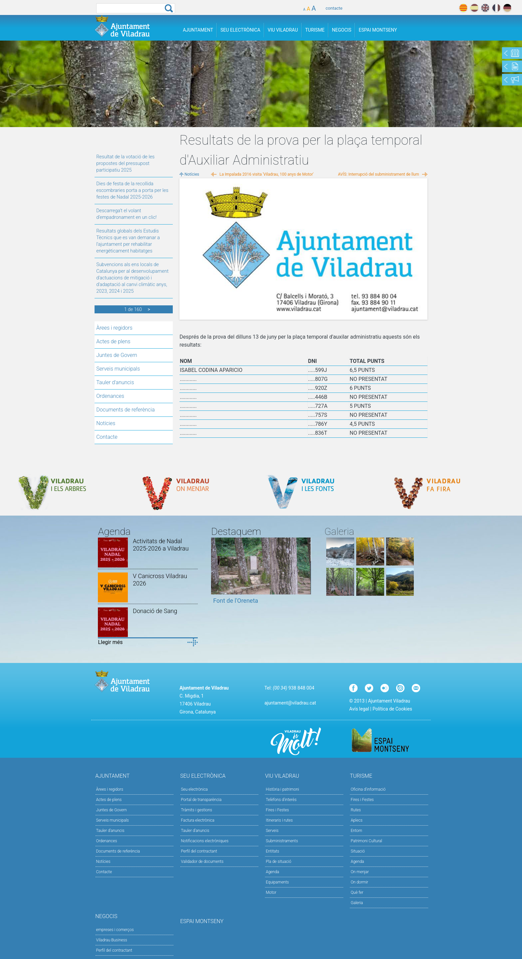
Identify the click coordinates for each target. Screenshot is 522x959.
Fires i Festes (277, 810)
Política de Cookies (392, 709)
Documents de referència (125, 409)
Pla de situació (278, 861)
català (463, 8)
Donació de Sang (155, 610)
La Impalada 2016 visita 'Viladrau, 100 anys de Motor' (266, 174)
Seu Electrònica (240, 30)
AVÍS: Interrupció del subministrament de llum (378, 174)
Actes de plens (113, 341)
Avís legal (359, 709)
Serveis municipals (118, 369)
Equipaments (277, 882)
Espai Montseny (378, 30)
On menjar (360, 872)
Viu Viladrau (283, 30)
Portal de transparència (201, 799)
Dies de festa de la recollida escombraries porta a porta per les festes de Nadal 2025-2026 (132, 190)
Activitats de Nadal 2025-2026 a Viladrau (161, 545)
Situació (358, 851)
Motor (271, 892)
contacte (334, 8)
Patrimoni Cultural (366, 841)
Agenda (272, 872)
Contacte (107, 437)
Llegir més (110, 642)
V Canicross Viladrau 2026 (160, 579)
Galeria (357, 902)
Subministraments (282, 841)
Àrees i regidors (114, 328)
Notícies (105, 423)
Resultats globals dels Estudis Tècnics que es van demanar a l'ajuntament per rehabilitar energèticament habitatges (128, 241)
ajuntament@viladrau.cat (290, 703)
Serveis (272, 830)
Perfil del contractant (199, 851)
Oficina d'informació (368, 789)
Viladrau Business (111, 940)
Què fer (357, 892)
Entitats (272, 851)
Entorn (356, 830)
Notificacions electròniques (205, 841)
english (485, 8)
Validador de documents (202, 861)
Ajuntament (198, 30)
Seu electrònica (194, 789)
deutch (507, 8)
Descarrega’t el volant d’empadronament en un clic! (126, 214)
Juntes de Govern (116, 355)
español (474, 8)
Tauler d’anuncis (195, 830)
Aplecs (356, 820)
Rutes (356, 810)
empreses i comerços (115, 929)
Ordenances (110, 396)
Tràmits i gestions (196, 810)
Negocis (341, 30)
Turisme (315, 30)
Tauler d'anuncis (115, 382)
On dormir (359, 882)
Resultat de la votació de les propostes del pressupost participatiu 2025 (125, 163)
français (496, 8)
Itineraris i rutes (279, 820)
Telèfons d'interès (281, 799)
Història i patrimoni (282, 789)
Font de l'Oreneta (235, 600)
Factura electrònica (197, 820)
